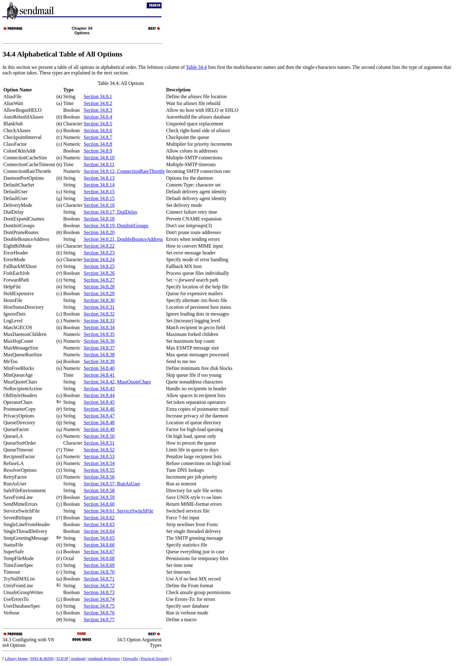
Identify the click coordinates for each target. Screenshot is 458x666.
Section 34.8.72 (99, 585)
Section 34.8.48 (99, 422)
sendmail (78, 658)
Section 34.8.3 (98, 110)
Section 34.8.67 (99, 551)
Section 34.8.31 (99, 307)
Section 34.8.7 (98, 137)
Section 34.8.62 (99, 517)
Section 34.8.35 (99, 334)
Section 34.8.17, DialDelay (110, 212)
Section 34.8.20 (99, 232)
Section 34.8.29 (99, 293)
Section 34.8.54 (99, 463)
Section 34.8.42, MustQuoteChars (117, 381)
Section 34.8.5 (98, 123)
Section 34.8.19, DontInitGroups (116, 225)
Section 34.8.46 (99, 409)
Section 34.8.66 (99, 544)
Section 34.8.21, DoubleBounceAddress (123, 239)
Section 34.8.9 (98, 150)
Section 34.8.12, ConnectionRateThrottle (124, 171)
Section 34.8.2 (98, 103)
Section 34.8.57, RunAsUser (112, 483)
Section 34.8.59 (99, 497)
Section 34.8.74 (99, 599)
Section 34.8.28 (99, 286)
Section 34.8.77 (99, 619)
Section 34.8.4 (98, 116)
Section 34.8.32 (99, 313)
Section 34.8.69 (99, 565)
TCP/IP (62, 658)
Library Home (16, 658)
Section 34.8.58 (99, 490)
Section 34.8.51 (99, 443)
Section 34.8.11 (99, 164)
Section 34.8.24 (99, 259)
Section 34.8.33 (99, 320)
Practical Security (155, 658)
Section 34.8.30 (99, 300)
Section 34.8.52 (99, 449)
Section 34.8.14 (99, 184)
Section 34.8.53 (99, 456)
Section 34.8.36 (99, 341)
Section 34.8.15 (99, 191)
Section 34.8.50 (99, 436)
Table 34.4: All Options (121, 83)
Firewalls (130, 658)
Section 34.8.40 (99, 368)
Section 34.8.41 (99, 375)
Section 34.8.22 (99, 246)
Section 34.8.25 (99, 266)
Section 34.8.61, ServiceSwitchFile (118, 510)
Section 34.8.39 (99, 361)
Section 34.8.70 (99, 572)
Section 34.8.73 (99, 592)
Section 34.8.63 (99, 524)
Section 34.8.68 (99, 558)
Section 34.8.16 (99, 205)
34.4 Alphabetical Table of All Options (62, 54)
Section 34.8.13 (99, 178)
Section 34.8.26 (99, 273)
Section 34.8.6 (98, 130)
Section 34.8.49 (99, 429)
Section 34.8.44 (99, 395)
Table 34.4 (196, 67)
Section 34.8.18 (99, 218)
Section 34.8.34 (99, 327)
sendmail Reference (104, 658)
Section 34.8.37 (99, 347)
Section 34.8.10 (99, 157)
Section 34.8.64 (99, 531)
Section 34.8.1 (98, 96)
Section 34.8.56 (99, 477)
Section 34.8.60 (99, 504)
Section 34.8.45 (99, 402)
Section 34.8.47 (99, 415)
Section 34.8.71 (99, 578)
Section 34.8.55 (99, 470)
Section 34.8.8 (98, 144)
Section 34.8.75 (99, 606)
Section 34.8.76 (99, 612)
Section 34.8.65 (99, 538)
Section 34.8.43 (99, 388)
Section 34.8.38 (99, 354)
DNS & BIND (42, 658)
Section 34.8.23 (99, 252)
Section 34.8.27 (99, 280)
